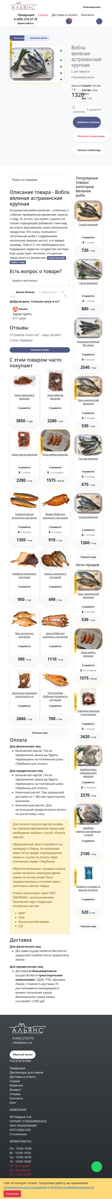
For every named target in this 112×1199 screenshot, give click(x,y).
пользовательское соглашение (25, 1187)
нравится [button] (94, 109)
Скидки (43, 15)
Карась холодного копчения (55, 575)
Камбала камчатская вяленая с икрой (88, 831)
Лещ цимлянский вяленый (88, 401)
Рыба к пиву (18, 262)
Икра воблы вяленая (55, 454)
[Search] (40, 180)
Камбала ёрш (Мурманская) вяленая (88, 773)
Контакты (87, 15)
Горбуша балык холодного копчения (24, 515)
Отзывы (15, 1094)
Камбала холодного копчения (24, 575)
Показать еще (40, 732)
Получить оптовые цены (91, 136)
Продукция (17, 1068)
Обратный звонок (22, 1054)
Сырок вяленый (88, 517)
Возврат (15, 1090)
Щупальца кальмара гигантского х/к (24, 694)
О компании (18, 1134)
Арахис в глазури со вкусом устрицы (88, 888)
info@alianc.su (22, 1043)
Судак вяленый (88, 283)
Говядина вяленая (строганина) (88, 712)
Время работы (26, 23)
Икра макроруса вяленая (24, 396)
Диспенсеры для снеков (26, 1072)
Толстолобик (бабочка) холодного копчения (55, 696)
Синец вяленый (88, 224)
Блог (13, 1103)
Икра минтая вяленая (55, 396)
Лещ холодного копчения (24, 635)
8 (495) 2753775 (23, 1038)
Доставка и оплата (64, 15)
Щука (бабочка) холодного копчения (55, 635)
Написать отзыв (40, 349)
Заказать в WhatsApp (89, 150)
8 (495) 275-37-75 (25, 19)
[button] (99, 21)
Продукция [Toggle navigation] (26, 15)
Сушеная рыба (56, 257)
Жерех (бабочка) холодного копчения (55, 515)
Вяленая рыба (20, 38)
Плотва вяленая (88, 458)
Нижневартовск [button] (92, 7)
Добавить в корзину (88, 122)
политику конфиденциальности (72, 1187)
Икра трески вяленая (24, 454)
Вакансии (16, 1085)
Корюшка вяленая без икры (88, 343)
